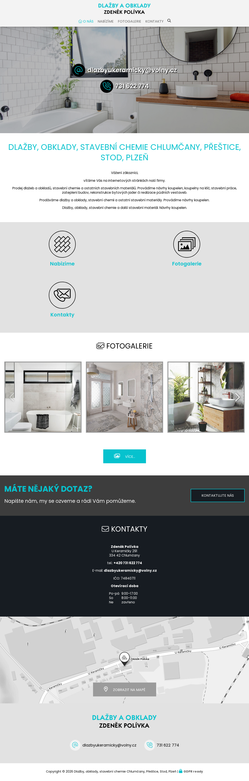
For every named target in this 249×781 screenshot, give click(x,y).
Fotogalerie (129, 22)
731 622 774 (132, 87)
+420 (128, 564)
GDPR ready (193, 772)
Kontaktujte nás (217, 496)
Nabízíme (106, 22)
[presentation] (237, 398)
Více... (130, 457)
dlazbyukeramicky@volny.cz (132, 71)
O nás (88, 22)
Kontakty (154, 22)
